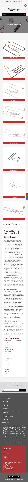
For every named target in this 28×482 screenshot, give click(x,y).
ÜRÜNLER (5, 452)
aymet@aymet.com (19, 1)
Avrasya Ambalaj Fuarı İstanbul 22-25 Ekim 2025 (11, 426)
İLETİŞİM (5, 458)
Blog (4, 455)
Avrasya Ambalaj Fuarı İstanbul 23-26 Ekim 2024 (11, 428)
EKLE (22, 390)
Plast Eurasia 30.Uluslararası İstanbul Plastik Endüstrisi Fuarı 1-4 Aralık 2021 (14, 434)
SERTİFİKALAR (6, 453)
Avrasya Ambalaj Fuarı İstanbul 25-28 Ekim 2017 (11, 442)
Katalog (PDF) (6, 456)
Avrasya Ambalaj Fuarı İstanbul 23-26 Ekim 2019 (11, 437)
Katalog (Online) (6, 457)
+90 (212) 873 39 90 (9, 1)
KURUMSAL (5, 450)
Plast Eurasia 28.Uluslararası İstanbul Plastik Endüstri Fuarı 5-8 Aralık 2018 (14, 439)
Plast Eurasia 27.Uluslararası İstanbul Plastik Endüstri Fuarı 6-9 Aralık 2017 (14, 444)
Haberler (5, 454)
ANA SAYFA (10, 35)
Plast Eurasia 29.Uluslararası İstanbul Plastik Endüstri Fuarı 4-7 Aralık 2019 (14, 436)
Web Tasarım (14, 480)
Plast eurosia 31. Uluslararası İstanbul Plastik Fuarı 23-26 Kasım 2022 (14, 432)
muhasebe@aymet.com (9, 469)
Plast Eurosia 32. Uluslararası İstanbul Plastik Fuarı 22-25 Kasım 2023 (14, 430)
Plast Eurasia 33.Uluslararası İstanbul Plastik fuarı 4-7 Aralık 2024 (14, 427)
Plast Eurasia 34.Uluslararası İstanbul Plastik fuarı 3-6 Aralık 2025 (14, 425)
